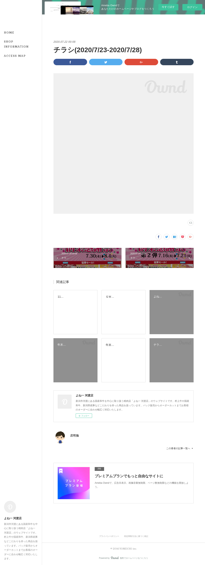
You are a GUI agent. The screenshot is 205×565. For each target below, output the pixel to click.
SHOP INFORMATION (16, 44)
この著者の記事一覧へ (180, 448)
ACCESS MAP (15, 56)
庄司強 (74, 435)
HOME (9, 32)
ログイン (192, 7)
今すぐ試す (168, 6)
